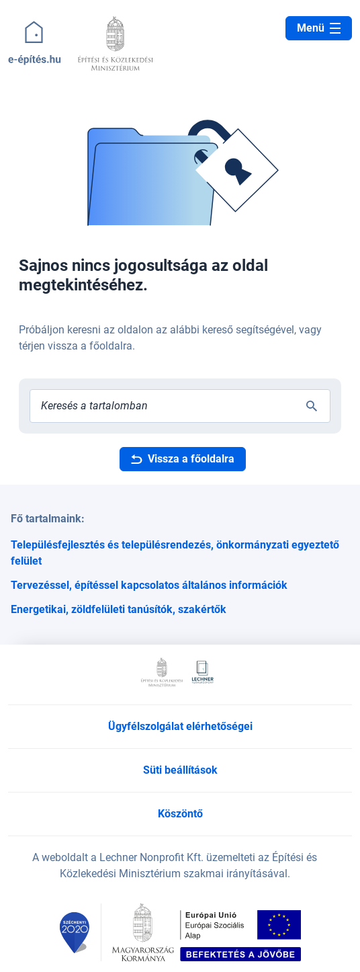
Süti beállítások (180, 770)
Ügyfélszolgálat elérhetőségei (180, 726)
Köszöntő (180, 813)
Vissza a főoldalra (182, 458)
